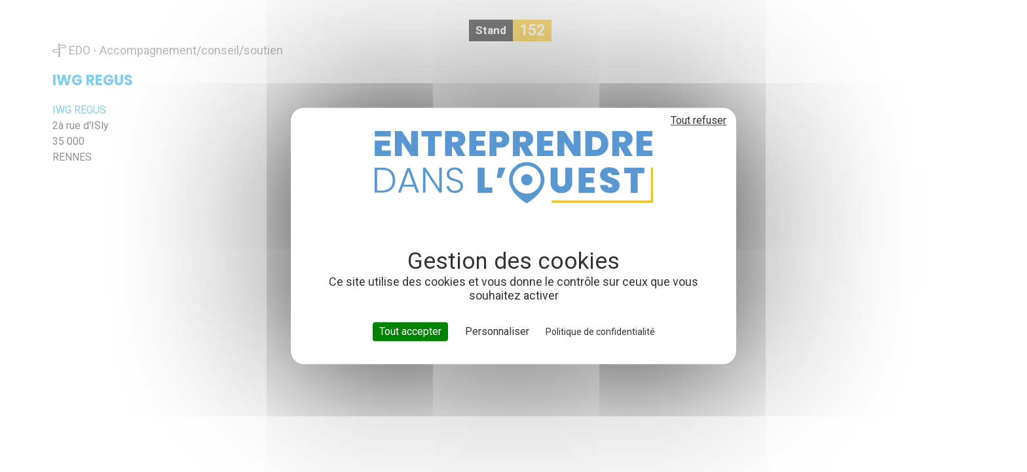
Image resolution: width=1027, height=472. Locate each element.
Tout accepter (410, 331)
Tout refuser (698, 120)
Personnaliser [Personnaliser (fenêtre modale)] (497, 331)
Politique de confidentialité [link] (600, 331)
